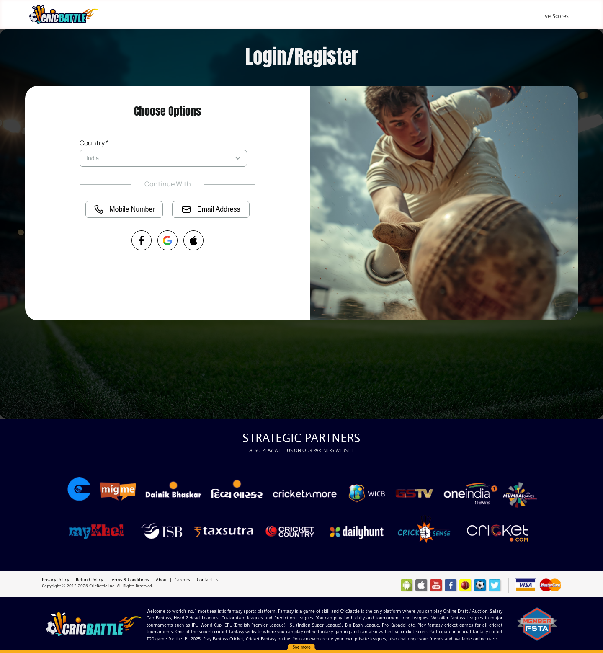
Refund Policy (89, 580)
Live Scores (554, 16)
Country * (94, 142)
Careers (182, 580)
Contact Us (208, 580)
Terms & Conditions (129, 580)
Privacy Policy (55, 580)
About (162, 580)
